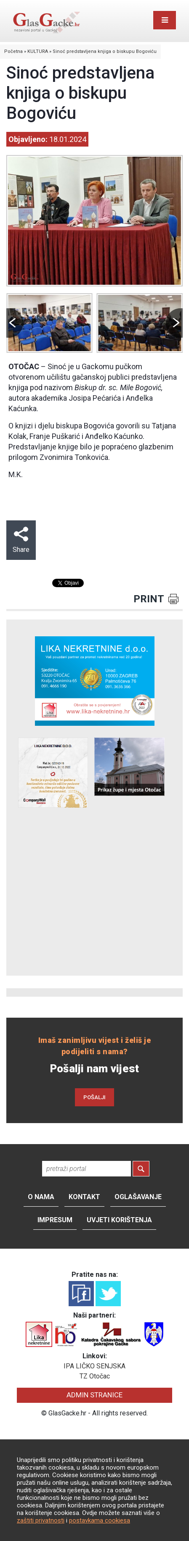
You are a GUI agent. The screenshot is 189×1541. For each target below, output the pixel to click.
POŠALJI (94, 1097)
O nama (41, 1197)
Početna (13, 51)
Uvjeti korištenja (119, 1220)
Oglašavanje (138, 1197)
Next (174, 323)
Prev (14, 323)
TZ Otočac (95, 1376)
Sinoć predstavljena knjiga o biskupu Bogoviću (105, 51)
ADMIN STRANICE (94, 1395)
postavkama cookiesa (99, 1520)
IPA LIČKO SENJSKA (94, 1366)
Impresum (54, 1220)
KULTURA (37, 51)
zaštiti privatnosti (40, 1520)
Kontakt (84, 1197)
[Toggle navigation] (164, 20)
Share (21, 540)
